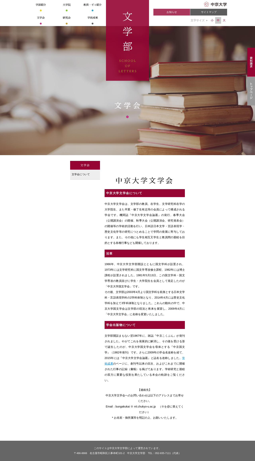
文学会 (41, 18)
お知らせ (172, 12)
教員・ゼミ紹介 (92, 5)
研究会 (67, 18)
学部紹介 (41, 5)
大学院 (67, 5)
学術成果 (92, 18)
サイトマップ (209, 12)
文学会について (81, 174)
